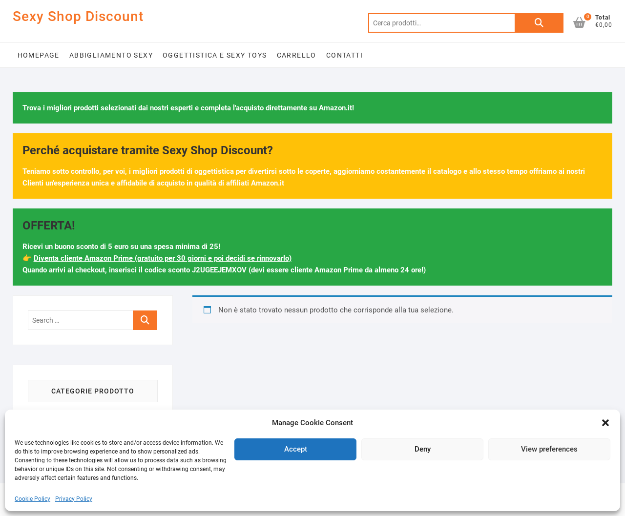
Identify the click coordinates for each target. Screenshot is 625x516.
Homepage (39, 55)
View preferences (549, 449)
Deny (423, 449)
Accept (295, 449)
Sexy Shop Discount (78, 16)
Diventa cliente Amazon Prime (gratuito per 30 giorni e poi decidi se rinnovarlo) (163, 258)
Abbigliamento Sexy (111, 55)
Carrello (296, 55)
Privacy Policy (73, 498)
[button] (605, 423)
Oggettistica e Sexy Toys (215, 55)
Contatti (344, 55)
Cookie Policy (32, 498)
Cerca (539, 23)
